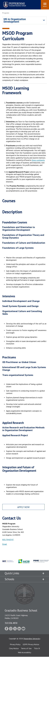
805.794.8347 (8, 539)
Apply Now (23, 507)
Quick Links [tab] (12, 573)
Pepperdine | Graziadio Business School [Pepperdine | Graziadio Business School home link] (11, 3)
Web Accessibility (24, 652)
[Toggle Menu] (45, 4)
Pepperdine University (31, 638)
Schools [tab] (9, 579)
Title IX (37, 648)
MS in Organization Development (15, 20)
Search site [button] (7, 3)
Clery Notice (14, 648)
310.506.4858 (11, 622)
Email (4, 544)
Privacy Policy (15, 644)
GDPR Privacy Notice (31, 644)
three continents (38, 160)
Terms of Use (26, 648)
